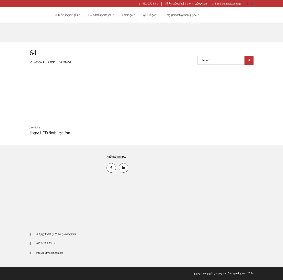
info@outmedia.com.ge (226, 3)
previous (66, 130)
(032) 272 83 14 (149, 3)
